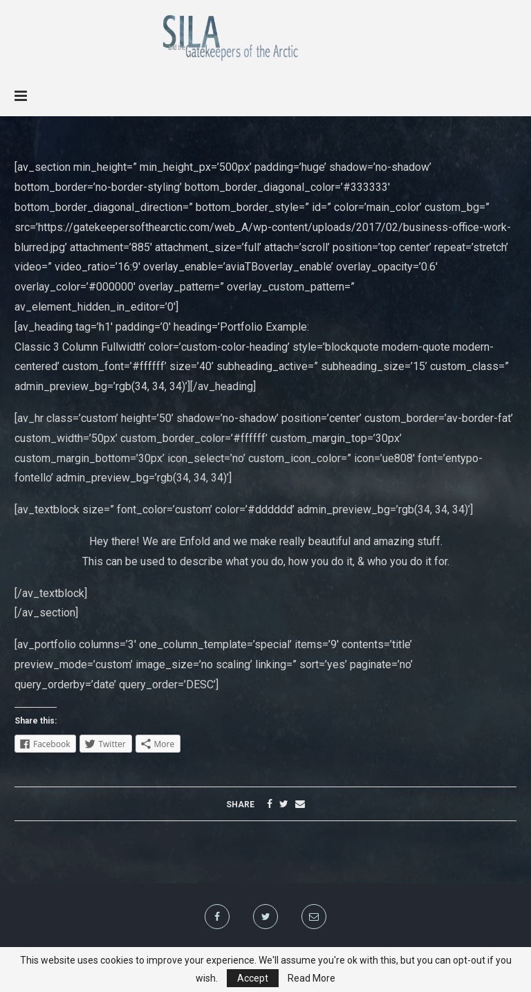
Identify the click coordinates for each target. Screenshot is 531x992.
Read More (311, 978)
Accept (252, 978)
